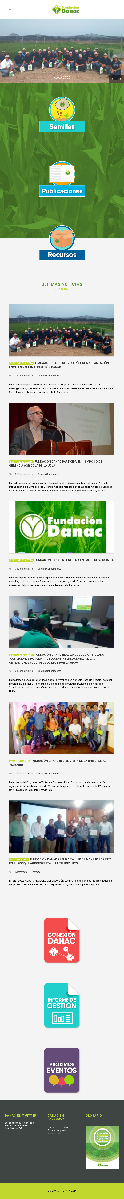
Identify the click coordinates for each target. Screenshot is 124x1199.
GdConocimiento (24, 375)
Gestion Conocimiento (49, 375)
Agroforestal (21, 872)
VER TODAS (62, 289)
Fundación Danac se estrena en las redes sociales (74, 560)
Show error (54, 1133)
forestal (37, 872)
